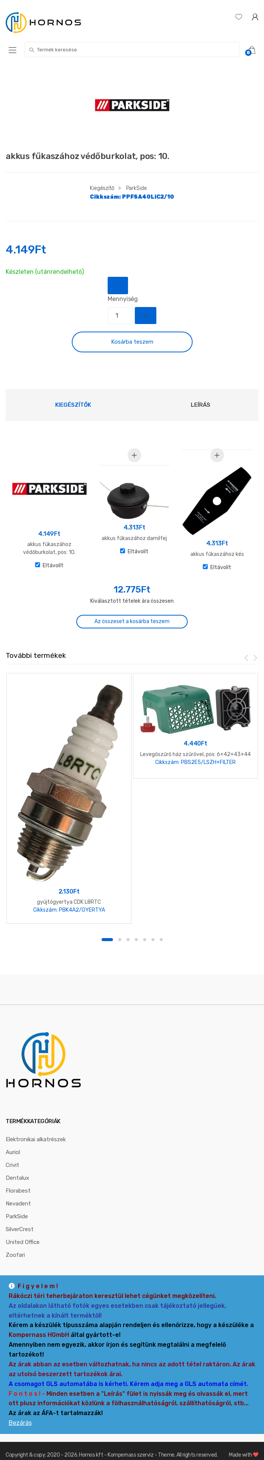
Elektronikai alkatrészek (36, 1129)
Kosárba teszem (132, 341)
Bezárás (20, 1422)
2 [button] (119, 929)
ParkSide (136, 188)
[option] (132, 105)
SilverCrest (20, 1219)
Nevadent (18, 1193)
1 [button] (107, 929)
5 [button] (144, 929)
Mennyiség (123, 298)
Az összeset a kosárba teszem (132, 621)
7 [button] (161, 929)
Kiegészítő (102, 188)
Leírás (200, 404)
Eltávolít (49, 565)
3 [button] (128, 929)
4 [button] (136, 929)
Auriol (13, 1142)
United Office (23, 1231)
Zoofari (15, 1244)
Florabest (18, 1180)
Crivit (12, 1154)
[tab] (73, 405)
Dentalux (17, 1167)
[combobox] (132, 49)
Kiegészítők (73, 404)
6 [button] (152, 929)
